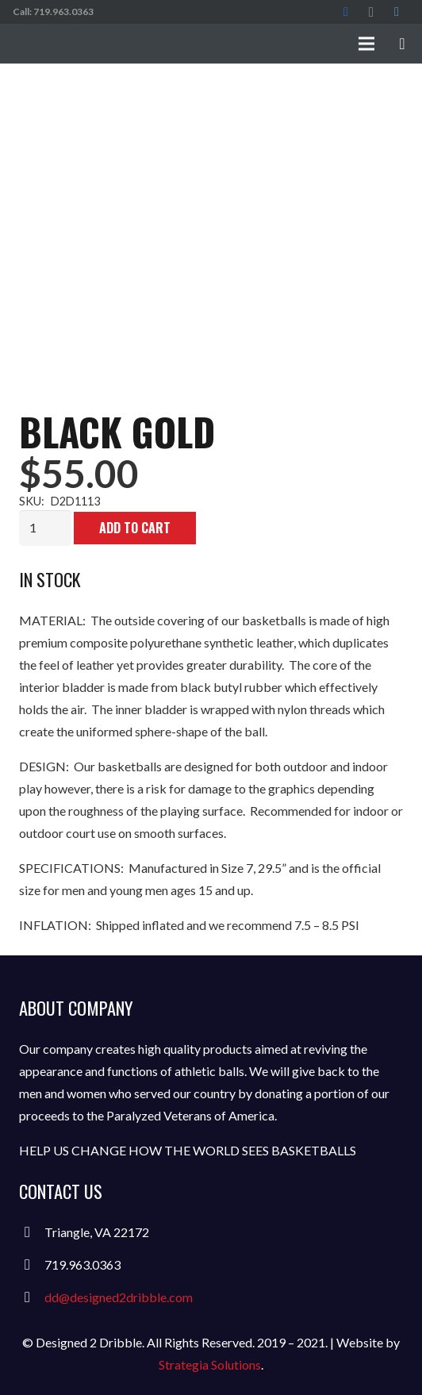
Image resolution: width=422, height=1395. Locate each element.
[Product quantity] (45, 528)
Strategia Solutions (210, 1364)
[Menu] (366, 43)
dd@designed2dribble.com (118, 1297)
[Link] (132, 44)
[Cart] (402, 43)
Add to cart (135, 527)
